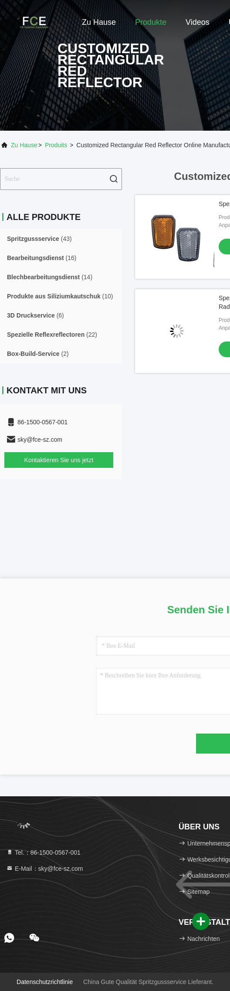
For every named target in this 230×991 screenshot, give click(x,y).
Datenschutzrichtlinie (45, 981)
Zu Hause (99, 22)
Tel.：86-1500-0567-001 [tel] (43, 852)
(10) (60, 296)
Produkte (150, 22)
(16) (42, 257)
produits (56, 145)
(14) (49, 277)
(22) (52, 334)
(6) (35, 315)
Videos (198, 22)
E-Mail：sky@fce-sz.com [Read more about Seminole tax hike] (44, 868)
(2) (38, 353)
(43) (39, 238)
